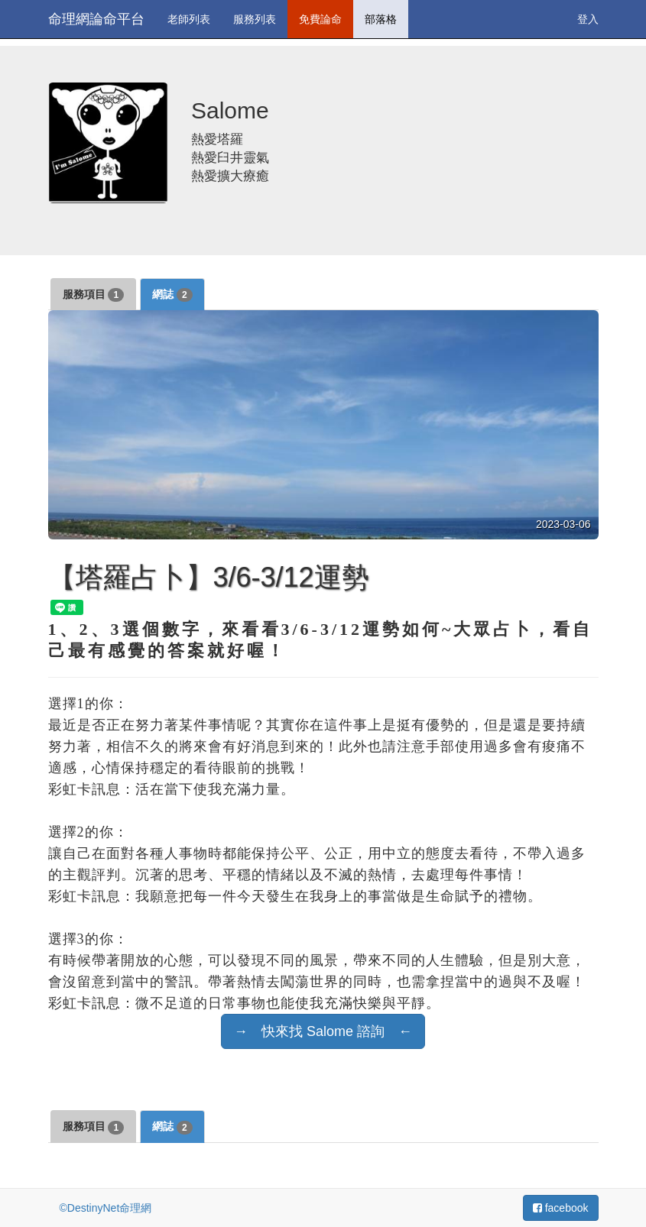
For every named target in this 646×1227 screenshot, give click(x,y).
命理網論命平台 (96, 19)
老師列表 (188, 19)
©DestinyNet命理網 (106, 1208)
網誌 (172, 295)
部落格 (381, 19)
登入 (588, 19)
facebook (561, 1208)
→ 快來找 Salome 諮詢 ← (323, 1031)
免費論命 (320, 19)
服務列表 (254, 19)
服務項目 (94, 295)
